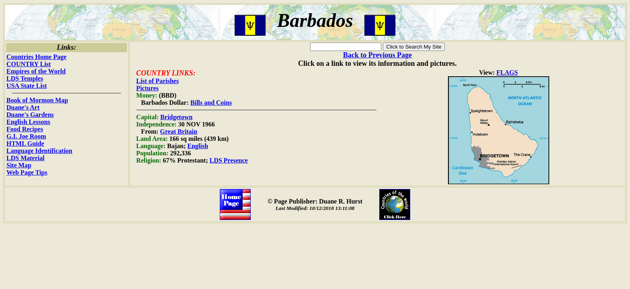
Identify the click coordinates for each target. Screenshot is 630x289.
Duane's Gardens (30, 114)
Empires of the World (35, 71)
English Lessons (28, 121)
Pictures (147, 88)
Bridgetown (176, 117)
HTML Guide (25, 143)
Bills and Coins (211, 102)
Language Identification (39, 150)
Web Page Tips (26, 172)
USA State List (26, 85)
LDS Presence (228, 160)
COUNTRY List (28, 64)
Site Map (18, 165)
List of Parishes (157, 80)
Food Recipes (24, 129)
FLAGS (507, 72)
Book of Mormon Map (37, 100)
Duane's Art (22, 107)
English (197, 145)
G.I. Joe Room (26, 136)
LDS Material (25, 158)
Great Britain (178, 131)
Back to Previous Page (377, 55)
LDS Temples (24, 78)
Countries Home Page (36, 56)
